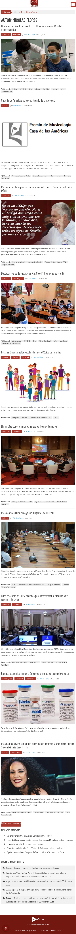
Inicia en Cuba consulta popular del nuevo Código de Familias (31, 352)
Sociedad (16, 34)
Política (15, 357)
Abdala (14, 89)
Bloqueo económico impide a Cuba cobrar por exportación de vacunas (35, 673)
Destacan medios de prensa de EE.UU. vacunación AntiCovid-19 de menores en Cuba (33, 28)
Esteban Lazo (34, 662)
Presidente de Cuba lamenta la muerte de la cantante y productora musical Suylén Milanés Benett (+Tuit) (38, 745)
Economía (6, 431)
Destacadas (16, 752)
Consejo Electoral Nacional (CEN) (55, 262)
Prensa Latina (56, 930)
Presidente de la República (11, 343)
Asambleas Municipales (19, 662)
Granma (33, 930)
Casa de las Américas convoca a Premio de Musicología (28, 100)
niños (55, 341)
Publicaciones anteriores (11, 823)
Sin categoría (18, 278)
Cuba (30, 89)
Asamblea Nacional (18, 262)
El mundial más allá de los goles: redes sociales (25, 844)
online (59, 176)
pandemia (63, 341)
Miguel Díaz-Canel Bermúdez (44, 502)
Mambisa (46, 89)
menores (55, 89)
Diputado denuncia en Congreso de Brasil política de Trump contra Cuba (35, 852)
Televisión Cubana (21, 930)
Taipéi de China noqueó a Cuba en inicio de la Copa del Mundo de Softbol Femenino (40, 840)
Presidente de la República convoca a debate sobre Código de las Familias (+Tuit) (37, 189)
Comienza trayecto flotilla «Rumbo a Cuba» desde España (36, 868)
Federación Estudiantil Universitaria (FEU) (32, 584)
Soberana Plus (7, 92)
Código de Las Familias (35, 262)
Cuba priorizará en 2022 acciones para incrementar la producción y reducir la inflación (34, 597)
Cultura (5, 105)
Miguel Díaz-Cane (47, 662)
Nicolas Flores (30, 35)
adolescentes (16, 341)
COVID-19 (6, 34)
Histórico (6, 357)
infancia (37, 89)
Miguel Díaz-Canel (8, 265)
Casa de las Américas (40, 176)
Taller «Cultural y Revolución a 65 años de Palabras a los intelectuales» (35, 848)
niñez (62, 89)
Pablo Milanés (38, 812)
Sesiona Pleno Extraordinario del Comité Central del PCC (29, 835)
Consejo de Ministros (19, 502)
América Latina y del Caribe (21, 176)
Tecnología (30, 678)
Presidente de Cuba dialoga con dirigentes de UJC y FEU (28, 513)
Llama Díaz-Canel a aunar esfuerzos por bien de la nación (29, 426)
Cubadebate (44, 930)
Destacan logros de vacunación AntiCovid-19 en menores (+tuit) (32, 273)
